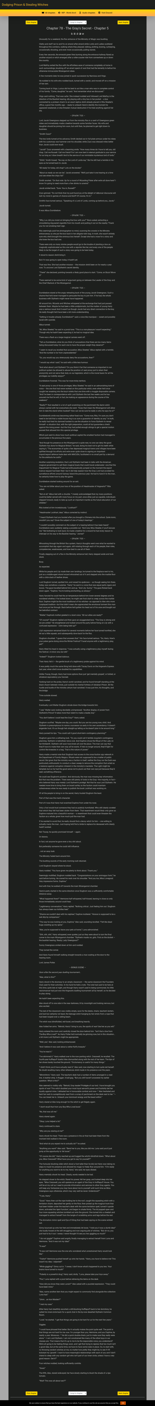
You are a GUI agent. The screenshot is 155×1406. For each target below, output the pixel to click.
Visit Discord (105, 13)
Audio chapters (87, 13)
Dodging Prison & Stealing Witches (25, 4)
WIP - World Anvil (67, 13)
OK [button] (123, 1403)
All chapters (48, 13)
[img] (83, 34)
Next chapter (123, 22)
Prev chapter (31, 22)
